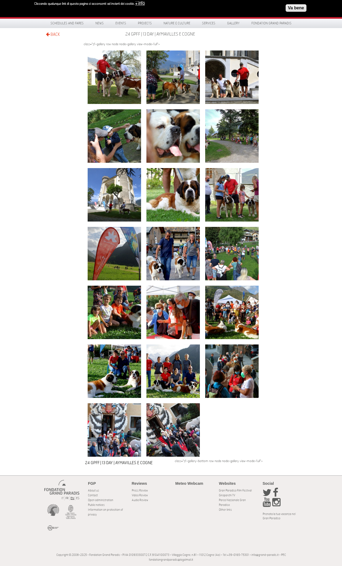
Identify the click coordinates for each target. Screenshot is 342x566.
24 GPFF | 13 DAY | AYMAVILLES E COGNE (160, 34)
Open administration (100, 500)
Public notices (96, 504)
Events (120, 23)
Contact (93, 495)
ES (77, 498)
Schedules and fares (67, 23)
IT (62, 498)
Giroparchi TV (227, 495)
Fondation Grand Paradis (271, 23)
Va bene (296, 6)
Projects (145, 23)
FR (67, 498)
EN (72, 498)
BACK (53, 34)
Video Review (140, 495)
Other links (225, 509)
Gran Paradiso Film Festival (235, 490)
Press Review (140, 490)
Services (208, 23)
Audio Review (140, 500)
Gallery (233, 23)
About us (93, 490)
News (99, 23)
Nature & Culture (177, 23)
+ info (140, 2)
